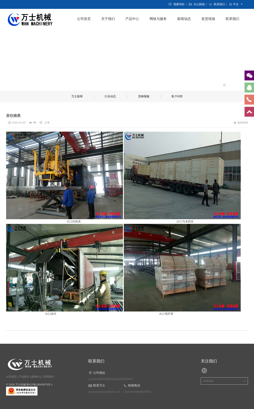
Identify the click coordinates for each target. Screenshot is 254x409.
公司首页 (84, 19)
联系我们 (219, 4)
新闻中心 (36, 376)
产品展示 (24, 376)
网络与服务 (158, 19)
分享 (47, 122)
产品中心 (132, 19)
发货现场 (208, 19)
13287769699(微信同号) (137, 391)
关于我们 (108, 19)
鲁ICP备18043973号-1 (39, 384)
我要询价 (179, 4)
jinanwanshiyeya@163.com (104, 391)
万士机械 (20, 384)
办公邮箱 (199, 4)
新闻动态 (184, 19)
